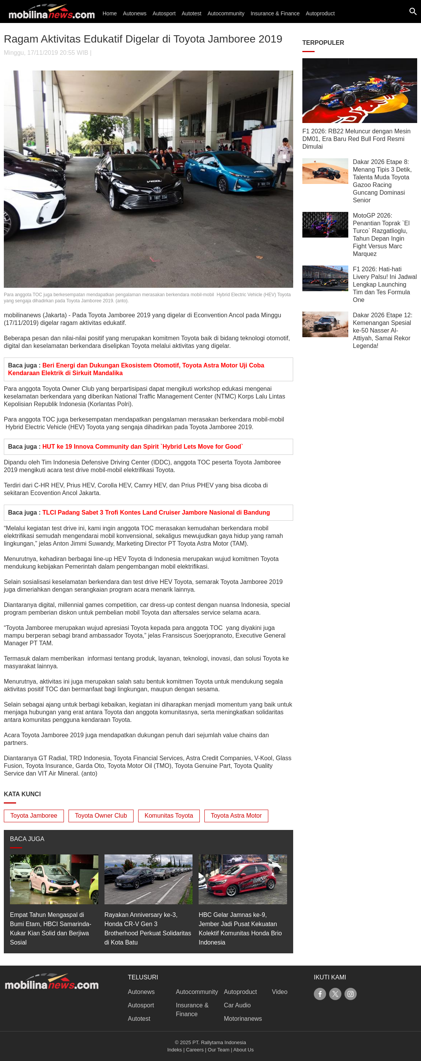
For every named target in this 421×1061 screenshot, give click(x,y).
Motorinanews (243, 1018)
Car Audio (237, 1005)
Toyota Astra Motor (236, 815)
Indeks (174, 1050)
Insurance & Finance (275, 13)
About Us (243, 1050)
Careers (195, 1050)
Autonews (134, 13)
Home (110, 13)
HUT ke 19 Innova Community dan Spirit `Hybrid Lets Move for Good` (142, 446)
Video (280, 992)
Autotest (191, 13)
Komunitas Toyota (169, 815)
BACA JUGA (27, 839)
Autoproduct (320, 13)
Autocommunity (225, 13)
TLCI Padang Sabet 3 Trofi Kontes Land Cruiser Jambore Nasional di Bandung (156, 512)
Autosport (164, 13)
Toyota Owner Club (101, 815)
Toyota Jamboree (33, 815)
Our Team (219, 1050)
